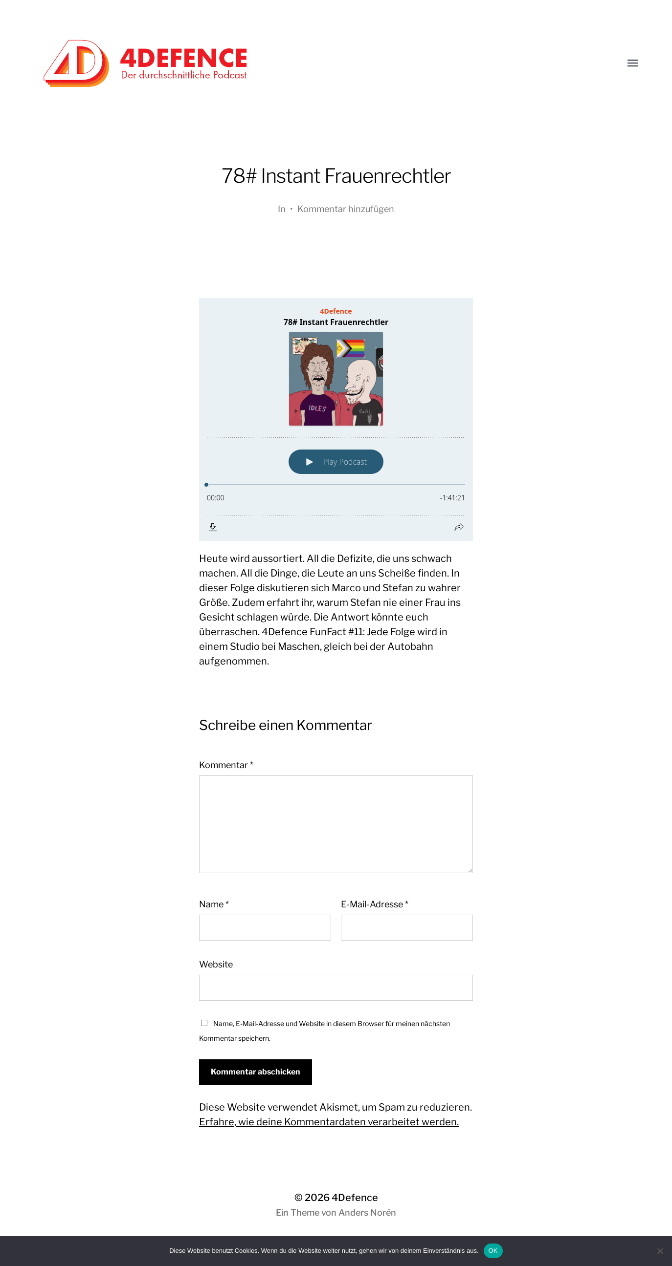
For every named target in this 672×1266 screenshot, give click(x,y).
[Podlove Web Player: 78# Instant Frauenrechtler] (336, 419)
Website (216, 964)
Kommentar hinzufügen (345, 209)
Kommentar (226, 765)
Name (214, 904)
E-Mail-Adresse (374, 904)
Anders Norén (367, 1212)
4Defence (355, 1197)
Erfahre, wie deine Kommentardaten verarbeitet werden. (329, 1122)
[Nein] (660, 1251)
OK (493, 1250)
